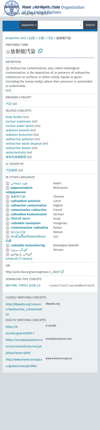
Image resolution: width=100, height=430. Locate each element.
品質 (32, 38)
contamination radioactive (29, 210)
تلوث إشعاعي (19, 183)
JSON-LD (34, 285)
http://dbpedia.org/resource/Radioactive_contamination (24, 309)
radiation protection (19, 135)
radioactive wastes (18, 148)
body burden (14, 117)
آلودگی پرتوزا (19, 250)
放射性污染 (18, 196)
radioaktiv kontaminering (28, 245)
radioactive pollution (20, 139)
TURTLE (23, 285)
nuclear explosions (18, 121)
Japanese (28, 25)
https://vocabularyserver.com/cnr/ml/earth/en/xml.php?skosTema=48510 (24, 346)
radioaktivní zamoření (25, 201)
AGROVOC (11, 7)
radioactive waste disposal (24, 143)
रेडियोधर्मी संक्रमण (20, 219)
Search (90, 25)
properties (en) (16, 38)
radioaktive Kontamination (29, 214)
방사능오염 (18, 232)
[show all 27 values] (19, 258)
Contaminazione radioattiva (29, 227)
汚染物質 (11, 170)
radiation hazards (17, 130)
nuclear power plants (20, 126)
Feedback (42, 7)
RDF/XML (11, 285)
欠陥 (41, 38)
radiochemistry (16, 152)
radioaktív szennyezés (26, 223)
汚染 (50, 38)
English (42, 13)
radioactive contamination (29, 205)
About (26, 7)
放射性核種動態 (16, 157)
